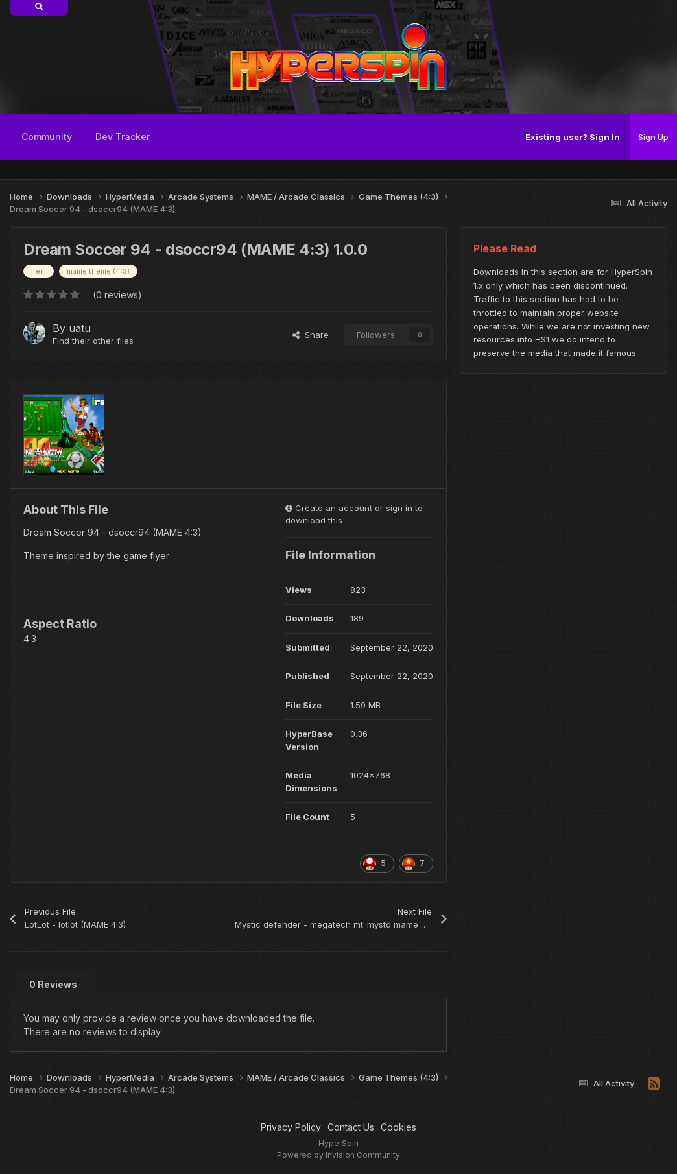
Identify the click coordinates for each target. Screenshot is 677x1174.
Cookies (398, 1126)
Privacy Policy (291, 1126)
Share (310, 334)
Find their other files (93, 340)
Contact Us (350, 1126)
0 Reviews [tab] (53, 984)
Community (46, 136)
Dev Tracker (122, 136)
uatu (80, 328)
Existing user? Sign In (572, 137)
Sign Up (653, 137)
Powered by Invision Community (338, 1155)
